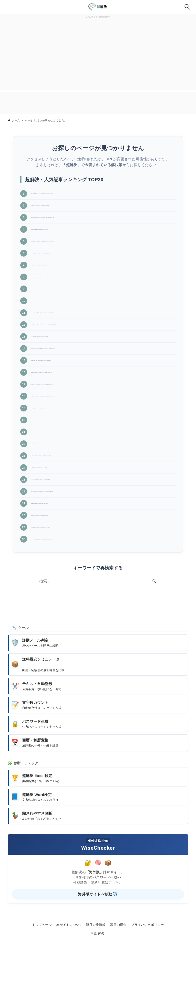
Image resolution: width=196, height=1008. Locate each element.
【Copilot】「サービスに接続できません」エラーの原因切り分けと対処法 (93, 314)
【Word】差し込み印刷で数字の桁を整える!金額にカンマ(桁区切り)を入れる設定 (99, 238)
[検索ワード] (98, 649)
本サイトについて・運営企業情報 (80, 993)
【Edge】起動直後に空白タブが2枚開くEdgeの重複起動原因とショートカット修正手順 (103, 589)
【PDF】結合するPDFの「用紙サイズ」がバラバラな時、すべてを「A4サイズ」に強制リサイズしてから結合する (103, 344)
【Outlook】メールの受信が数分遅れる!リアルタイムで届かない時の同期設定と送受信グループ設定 (102, 605)
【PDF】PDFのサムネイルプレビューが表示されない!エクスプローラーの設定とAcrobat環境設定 (99, 549)
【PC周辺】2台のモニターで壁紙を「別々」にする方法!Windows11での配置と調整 (101, 463)
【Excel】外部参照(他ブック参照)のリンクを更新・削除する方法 (86, 451)
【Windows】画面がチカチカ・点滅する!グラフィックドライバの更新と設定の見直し (103, 266)
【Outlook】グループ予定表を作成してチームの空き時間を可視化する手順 (94, 575)
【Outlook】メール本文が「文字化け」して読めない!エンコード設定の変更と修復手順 (102, 533)
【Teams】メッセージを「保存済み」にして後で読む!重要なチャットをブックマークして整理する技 (103, 252)
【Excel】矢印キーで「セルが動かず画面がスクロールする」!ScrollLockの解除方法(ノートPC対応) (101, 420)
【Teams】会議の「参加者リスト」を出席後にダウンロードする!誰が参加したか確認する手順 (103, 404)
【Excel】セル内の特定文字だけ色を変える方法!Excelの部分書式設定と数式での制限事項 (103, 505)
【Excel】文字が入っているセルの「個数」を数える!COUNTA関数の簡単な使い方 (100, 290)
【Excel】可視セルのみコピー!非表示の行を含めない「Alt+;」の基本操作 (93, 519)
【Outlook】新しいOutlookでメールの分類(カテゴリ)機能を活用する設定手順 (96, 563)
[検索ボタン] (187, 7)
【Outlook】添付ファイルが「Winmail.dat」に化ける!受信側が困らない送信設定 (99, 209)
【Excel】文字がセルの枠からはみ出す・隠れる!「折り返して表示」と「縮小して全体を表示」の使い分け (102, 437)
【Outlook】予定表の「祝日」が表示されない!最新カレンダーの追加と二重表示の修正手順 (102, 388)
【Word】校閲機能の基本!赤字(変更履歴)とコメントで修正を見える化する (93, 278)
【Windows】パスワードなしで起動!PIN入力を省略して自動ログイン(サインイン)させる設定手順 (102, 327)
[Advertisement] (98, 54)
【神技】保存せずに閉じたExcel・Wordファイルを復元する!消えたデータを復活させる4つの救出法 (103, 195)
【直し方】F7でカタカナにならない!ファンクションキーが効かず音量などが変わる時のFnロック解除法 (103, 224)
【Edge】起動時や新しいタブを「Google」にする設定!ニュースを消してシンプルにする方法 (102, 488)
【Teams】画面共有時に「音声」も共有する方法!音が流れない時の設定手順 (95, 358)
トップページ (42, 993)
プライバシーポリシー (147, 993)
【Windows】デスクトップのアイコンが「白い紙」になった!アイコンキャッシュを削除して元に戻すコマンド (103, 372)
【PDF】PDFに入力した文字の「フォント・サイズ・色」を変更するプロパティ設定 (102, 302)
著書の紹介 (118, 993)
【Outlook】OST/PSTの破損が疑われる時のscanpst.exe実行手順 (86, 475)
